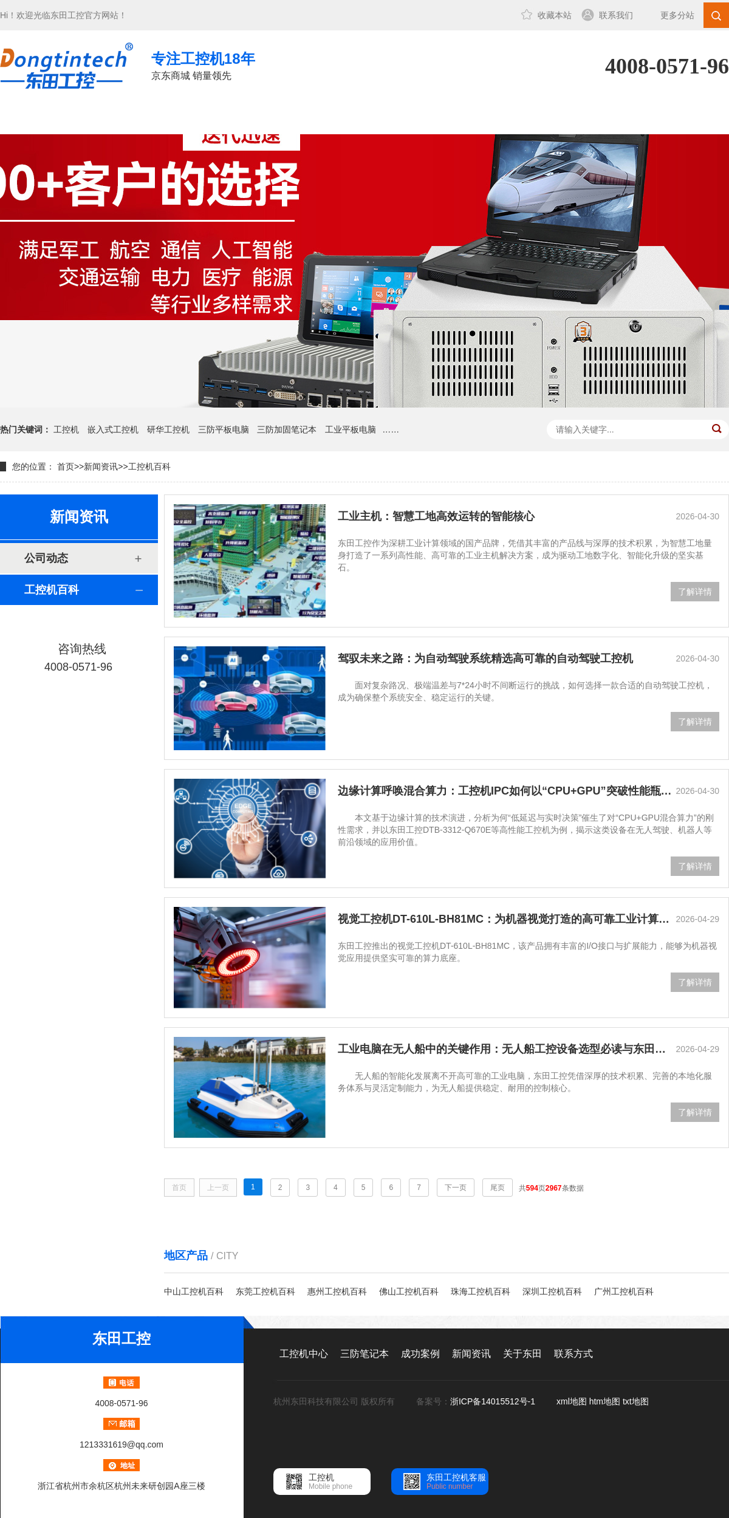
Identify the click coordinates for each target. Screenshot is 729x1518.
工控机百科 (149, 466)
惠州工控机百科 (337, 1291)
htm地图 (604, 1401)
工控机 (66, 429)
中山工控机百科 (194, 1291)
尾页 (497, 1187)
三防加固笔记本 (287, 429)
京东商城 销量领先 (203, 65)
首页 (65, 466)
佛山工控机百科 (409, 1291)
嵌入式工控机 (113, 429)
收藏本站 (555, 15)
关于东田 (447, 117)
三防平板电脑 (223, 429)
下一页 (456, 1187)
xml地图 (571, 1401)
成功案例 (284, 117)
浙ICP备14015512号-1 (494, 1401)
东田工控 (67, 15)
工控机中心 (122, 117)
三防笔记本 (203, 117)
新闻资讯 (366, 117)
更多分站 (677, 15)
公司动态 (46, 558)
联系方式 (529, 117)
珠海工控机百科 (480, 1291)
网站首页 (40, 117)
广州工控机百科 (624, 1291)
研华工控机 (168, 429)
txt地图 (636, 1401)
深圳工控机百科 (552, 1291)
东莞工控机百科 (265, 1291)
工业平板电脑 (350, 429)
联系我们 (616, 15)
